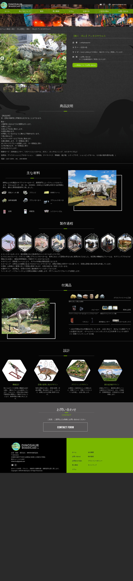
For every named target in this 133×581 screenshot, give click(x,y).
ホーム (7, 11)
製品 (41, 11)
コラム (71, 11)
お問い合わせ (123, 11)
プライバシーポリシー (95, 457)
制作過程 (91, 453)
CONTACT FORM (65, 424)
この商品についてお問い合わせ (85, 73)
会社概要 (91, 449)
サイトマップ (92, 462)
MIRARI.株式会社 (32, 449)
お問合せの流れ (77, 457)
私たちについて (24, 11)
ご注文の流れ (104, 11)
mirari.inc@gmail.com (119, 4)
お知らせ (87, 11)
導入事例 (56, 11)
